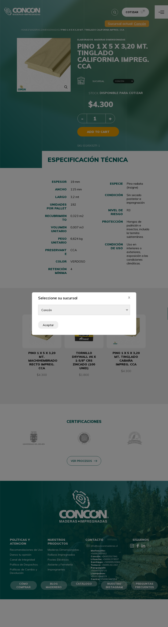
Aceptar (48, 325)
